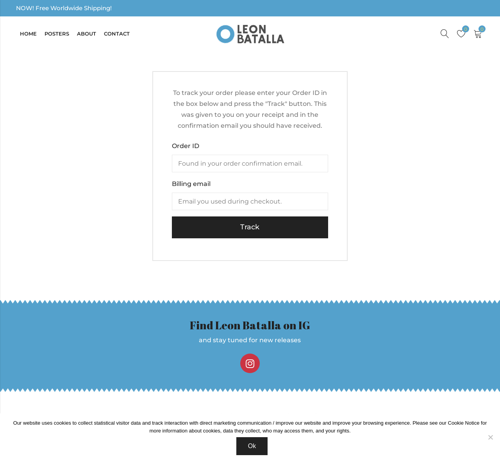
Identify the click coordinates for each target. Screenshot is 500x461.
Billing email (191, 184)
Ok (252, 446)
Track (249, 227)
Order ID (185, 146)
